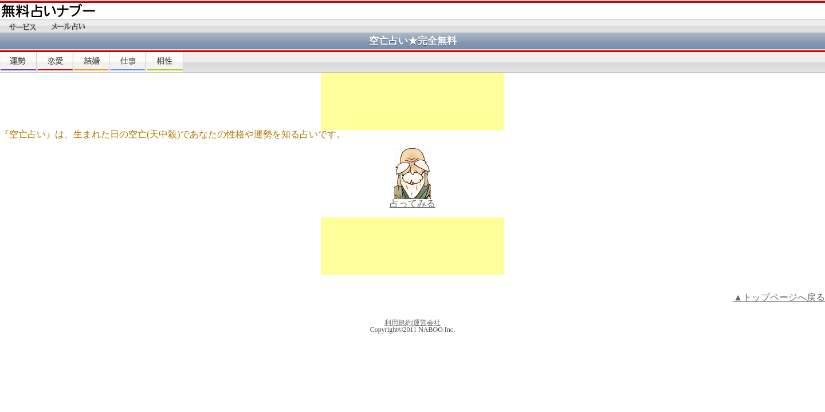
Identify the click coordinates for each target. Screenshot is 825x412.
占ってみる (412, 203)
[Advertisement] (412, 101)
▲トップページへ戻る (779, 297)
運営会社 (427, 323)
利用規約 (398, 323)
